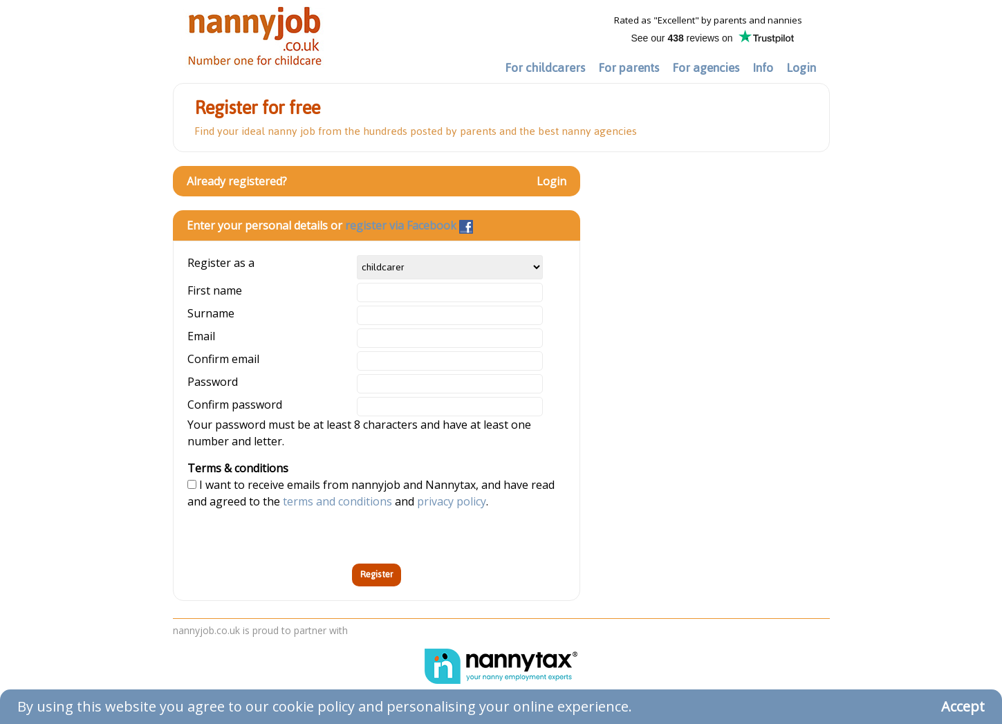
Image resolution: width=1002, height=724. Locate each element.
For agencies (705, 68)
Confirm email (223, 358)
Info (762, 68)
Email (201, 336)
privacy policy (451, 501)
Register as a (220, 262)
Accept (963, 706)
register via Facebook (409, 225)
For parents (628, 68)
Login (801, 68)
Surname (210, 313)
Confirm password (234, 404)
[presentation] (292, 537)
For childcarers (545, 68)
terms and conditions (337, 501)
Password (212, 381)
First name (214, 290)
